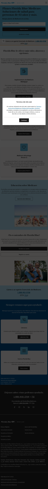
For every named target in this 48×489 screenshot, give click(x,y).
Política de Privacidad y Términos (31, 108)
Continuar (24, 120)
